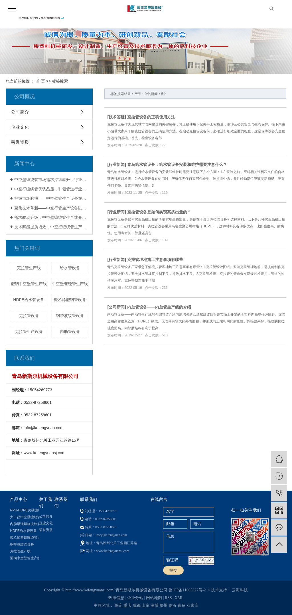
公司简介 (20, 112)
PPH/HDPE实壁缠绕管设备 (24, 510)
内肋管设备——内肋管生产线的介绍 (159, 307)
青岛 (181, 605)
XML (179, 598)
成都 (137, 605)
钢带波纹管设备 (70, 315)
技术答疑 (117, 117)
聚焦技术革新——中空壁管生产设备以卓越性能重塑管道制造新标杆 (51, 208)
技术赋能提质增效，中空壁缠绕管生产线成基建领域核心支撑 (51, 227)
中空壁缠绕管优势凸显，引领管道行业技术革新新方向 (51, 189)
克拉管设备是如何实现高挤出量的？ (159, 212)
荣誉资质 (20, 142)
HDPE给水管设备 (28, 299)
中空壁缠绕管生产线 (70, 283)
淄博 (155, 605)
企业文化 (20, 127)
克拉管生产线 (29, 268)
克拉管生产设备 (29, 331)
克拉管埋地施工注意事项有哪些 (155, 259)
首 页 (40, 81)
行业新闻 (117, 164)
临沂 (173, 605)
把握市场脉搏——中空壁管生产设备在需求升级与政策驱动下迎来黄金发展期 (51, 198)
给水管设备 (70, 268)
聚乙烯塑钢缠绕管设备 (24, 538)
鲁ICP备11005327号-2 (187, 590)
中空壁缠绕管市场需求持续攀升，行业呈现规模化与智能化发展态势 (51, 179)
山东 (145, 605)
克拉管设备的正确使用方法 (151, 117)
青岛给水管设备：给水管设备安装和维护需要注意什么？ (177, 164)
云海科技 (240, 590)
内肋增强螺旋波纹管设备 (24, 524)
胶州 (163, 605)
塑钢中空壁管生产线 (29, 283)
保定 (119, 605)
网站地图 (154, 598)
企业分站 (135, 598)
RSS (168, 598)
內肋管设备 (70, 331)
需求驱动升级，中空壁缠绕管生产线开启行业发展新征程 (51, 217)
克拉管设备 (29, 315)
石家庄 (192, 605)
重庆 (127, 605)
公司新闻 (117, 307)
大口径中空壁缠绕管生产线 (24, 517)
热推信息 (116, 598)
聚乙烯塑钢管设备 (70, 299)
